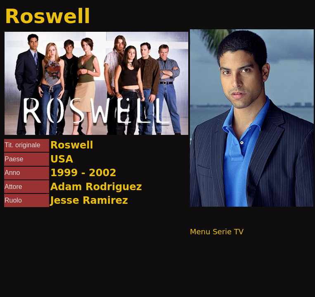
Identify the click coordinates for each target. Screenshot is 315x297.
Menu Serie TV (217, 231)
